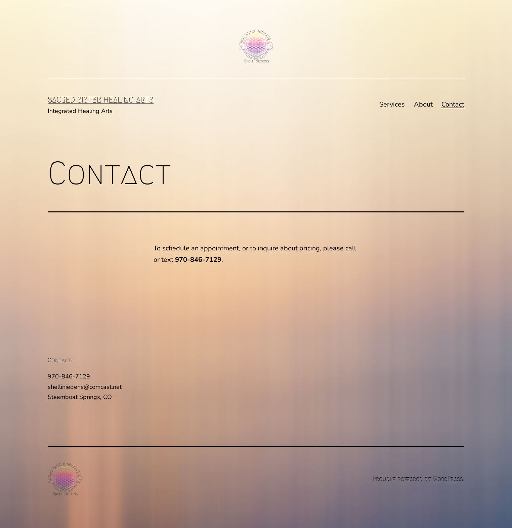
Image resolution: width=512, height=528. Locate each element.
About (423, 104)
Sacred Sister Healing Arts (101, 99)
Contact (452, 104)
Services (392, 104)
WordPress (448, 479)
